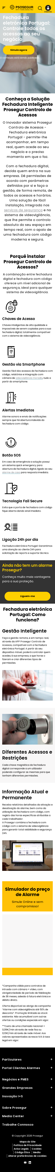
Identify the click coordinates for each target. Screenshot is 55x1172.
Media (36, 1152)
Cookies (37, 1149)
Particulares (12, 1059)
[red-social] (25, 1162)
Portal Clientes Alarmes (21, 1068)
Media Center (13, 1116)
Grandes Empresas (17, 1088)
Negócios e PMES (15, 1079)
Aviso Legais (21, 1149)
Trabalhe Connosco (18, 1124)
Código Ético (22, 1152)
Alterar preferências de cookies (27, 1156)
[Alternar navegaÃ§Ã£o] (39, 9)
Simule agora (18, 50)
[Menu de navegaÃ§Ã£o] (4, 7)
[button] (48, 9)
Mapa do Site (27, 1141)
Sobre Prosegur (14, 1108)
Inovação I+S (12, 1096)
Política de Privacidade (28, 1145)
